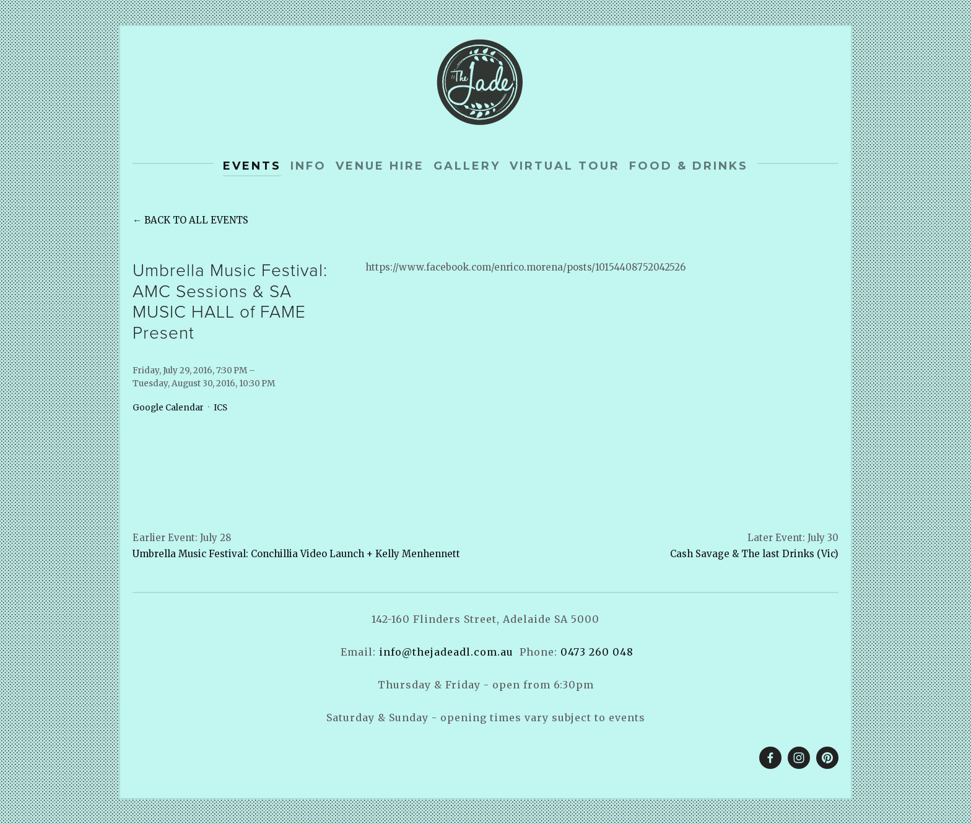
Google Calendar (168, 407)
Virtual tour (565, 166)
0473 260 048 (597, 652)
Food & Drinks (688, 166)
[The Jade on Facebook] (770, 758)
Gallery (466, 166)
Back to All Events (196, 220)
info (308, 166)
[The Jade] (799, 758)
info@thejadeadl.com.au (446, 652)
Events (252, 166)
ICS (220, 407)
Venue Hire (380, 166)
